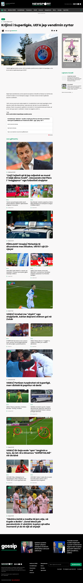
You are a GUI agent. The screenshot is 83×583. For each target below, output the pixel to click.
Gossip (59, 10)
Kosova (41, 10)
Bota (54, 10)
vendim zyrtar (28, 114)
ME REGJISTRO (76, 564)
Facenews (29, 10)
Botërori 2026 (12, 10)
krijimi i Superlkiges (18, 114)
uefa (11, 114)
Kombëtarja (21, 10)
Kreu (5, 10)
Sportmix (65, 10)
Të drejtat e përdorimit (69, 569)
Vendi (35, 10)
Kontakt (59, 569)
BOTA (7, 114)
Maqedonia (48, 10)
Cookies (79, 569)
